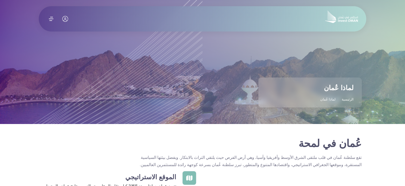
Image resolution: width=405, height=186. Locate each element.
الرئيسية (348, 99)
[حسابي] (65, 19)
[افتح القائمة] (51, 19)
